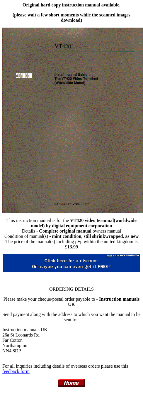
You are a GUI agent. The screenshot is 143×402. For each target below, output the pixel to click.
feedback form (16, 371)
